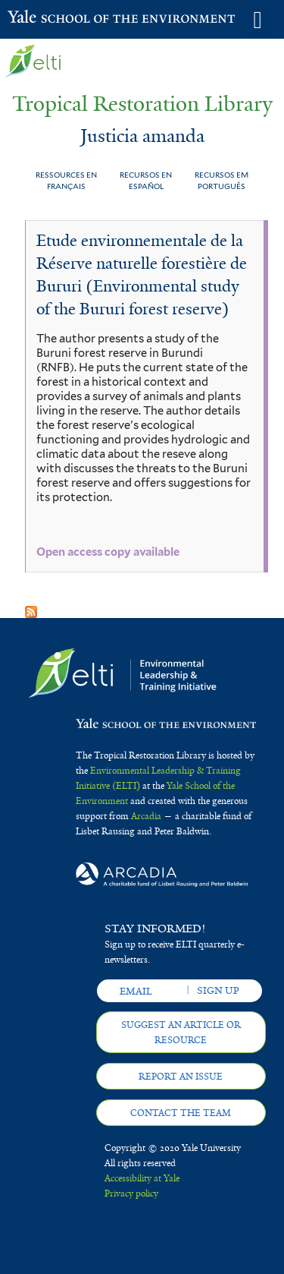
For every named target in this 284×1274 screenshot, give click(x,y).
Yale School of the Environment (45, 18)
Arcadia (146, 816)
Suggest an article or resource (181, 1032)
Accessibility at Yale (142, 1178)
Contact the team (180, 1113)
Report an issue (181, 1077)
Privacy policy (131, 1193)
